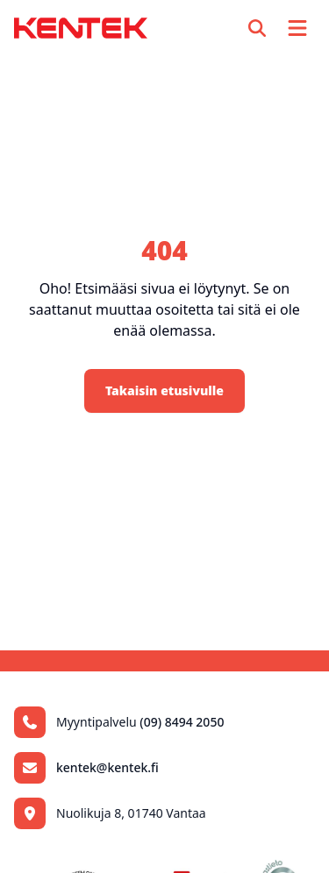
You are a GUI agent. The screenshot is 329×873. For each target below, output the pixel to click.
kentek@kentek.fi (107, 767)
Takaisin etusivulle (164, 390)
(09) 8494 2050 (181, 721)
